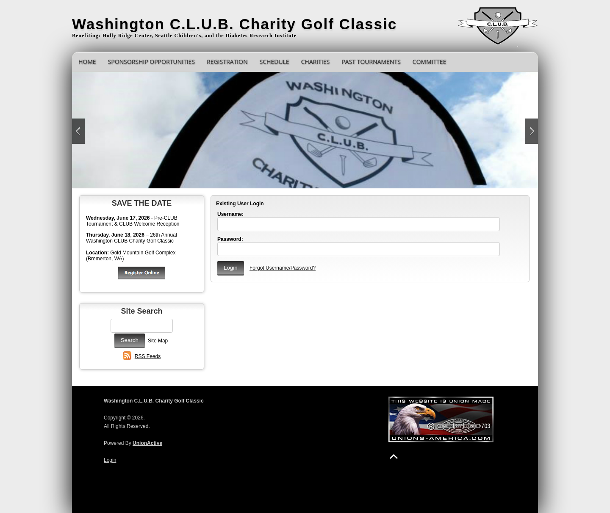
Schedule (274, 62)
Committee (429, 62)
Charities (315, 62)
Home (87, 62)
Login (110, 460)
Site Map (158, 341)
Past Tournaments (370, 62)
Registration (227, 62)
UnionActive (147, 443)
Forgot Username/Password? (283, 268)
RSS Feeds (148, 356)
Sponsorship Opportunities (151, 62)
